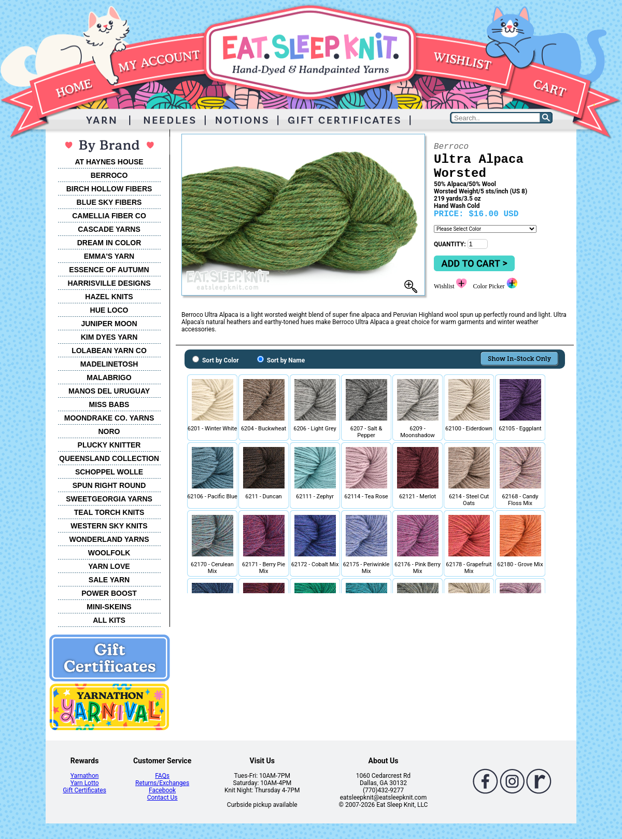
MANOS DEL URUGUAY (109, 391)
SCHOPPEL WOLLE (109, 472)
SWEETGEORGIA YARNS (109, 499)
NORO (109, 431)
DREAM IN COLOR (109, 243)
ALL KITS (109, 620)
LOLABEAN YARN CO (109, 350)
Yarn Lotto (84, 783)
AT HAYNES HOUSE (109, 162)
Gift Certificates (84, 790)
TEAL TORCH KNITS (109, 512)
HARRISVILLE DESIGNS (108, 283)
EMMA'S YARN (109, 256)
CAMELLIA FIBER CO (109, 216)
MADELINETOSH (109, 364)
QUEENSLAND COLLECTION (109, 458)
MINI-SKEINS (109, 607)
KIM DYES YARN (109, 337)
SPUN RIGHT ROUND (109, 485)
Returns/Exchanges (162, 783)
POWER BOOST (109, 593)
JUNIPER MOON (109, 323)
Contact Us (162, 797)
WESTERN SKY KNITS (108, 526)
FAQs (162, 775)
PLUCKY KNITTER (109, 445)
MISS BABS (109, 404)
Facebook (162, 790)
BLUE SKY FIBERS (109, 202)
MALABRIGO (109, 377)
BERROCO (109, 175)
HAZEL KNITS (109, 296)
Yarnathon (84, 775)
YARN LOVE (109, 566)
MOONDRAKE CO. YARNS (109, 418)
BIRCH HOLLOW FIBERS (109, 189)
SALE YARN (109, 580)
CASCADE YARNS (109, 229)
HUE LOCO (109, 310)
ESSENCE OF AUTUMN (109, 269)
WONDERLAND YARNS (109, 539)
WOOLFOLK (109, 553)
